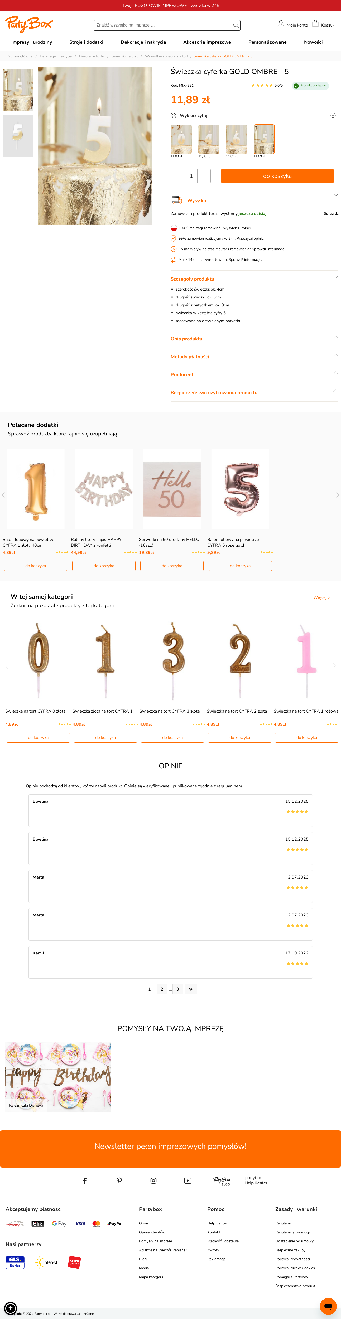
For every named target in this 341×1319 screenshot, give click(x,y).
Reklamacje (216, 1259)
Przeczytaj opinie (250, 238)
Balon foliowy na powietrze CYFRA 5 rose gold (233, 542)
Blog (143, 1259)
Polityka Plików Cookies (295, 1268)
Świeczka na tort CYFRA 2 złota (237, 711)
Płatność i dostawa (223, 1241)
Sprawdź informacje (268, 249)
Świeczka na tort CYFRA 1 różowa (306, 711)
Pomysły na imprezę (155, 1241)
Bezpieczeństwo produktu (296, 1285)
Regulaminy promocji (292, 1232)
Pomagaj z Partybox (291, 1276)
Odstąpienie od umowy (294, 1241)
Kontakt (213, 1232)
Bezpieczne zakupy (290, 1250)
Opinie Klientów (152, 1232)
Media (144, 1268)
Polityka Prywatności (292, 1259)
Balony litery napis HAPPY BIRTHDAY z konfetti (96, 542)
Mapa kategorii (151, 1276)
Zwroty (213, 1250)
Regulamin (284, 1223)
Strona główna (20, 56)
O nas (144, 1223)
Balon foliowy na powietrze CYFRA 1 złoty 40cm (28, 542)
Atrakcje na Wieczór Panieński (163, 1250)
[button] (10, 1308)
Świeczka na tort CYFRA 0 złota (35, 711)
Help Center (217, 1223)
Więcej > (321, 597)
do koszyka (277, 176)
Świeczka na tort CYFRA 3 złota (170, 711)
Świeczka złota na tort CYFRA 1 (103, 711)
